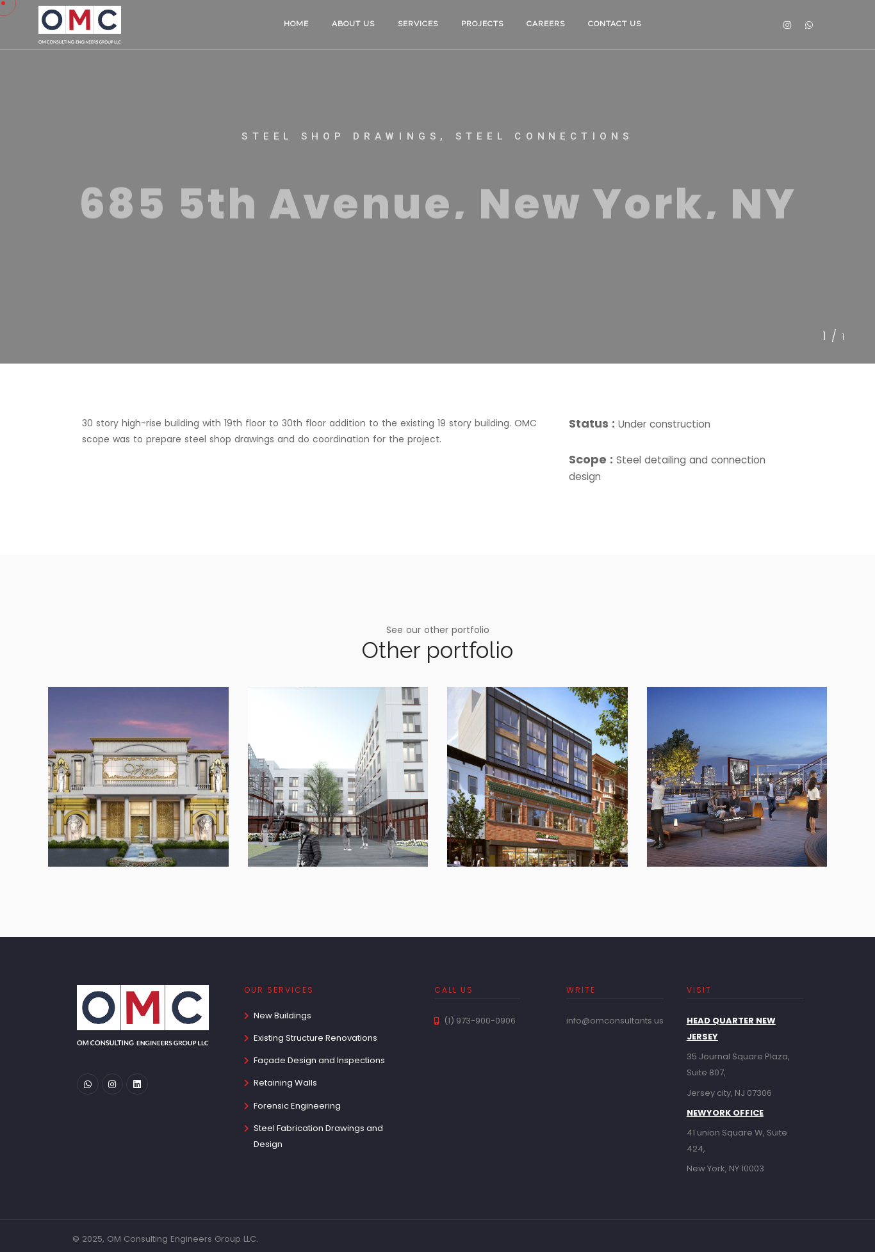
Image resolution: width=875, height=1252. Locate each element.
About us (353, 23)
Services (418, 23)
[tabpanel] (437, 182)
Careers (546, 23)
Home (296, 23)
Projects (482, 23)
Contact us (614, 23)
